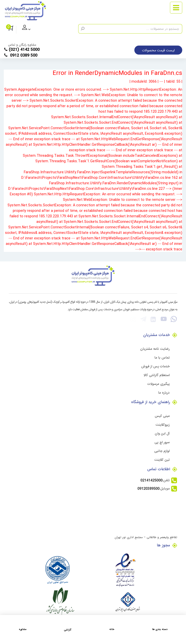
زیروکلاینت (162, 424)
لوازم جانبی (162, 451)
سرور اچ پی (162, 442)
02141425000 (151, 480)
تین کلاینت (162, 459)
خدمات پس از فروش (155, 366)
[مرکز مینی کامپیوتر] (25, 10)
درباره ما (164, 392)
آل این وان (162, 433)
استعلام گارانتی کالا (157, 375)
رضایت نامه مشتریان (155, 349)
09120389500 (148, 489)
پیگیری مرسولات (158, 384)
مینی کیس (162, 416)
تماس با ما (162, 357)
